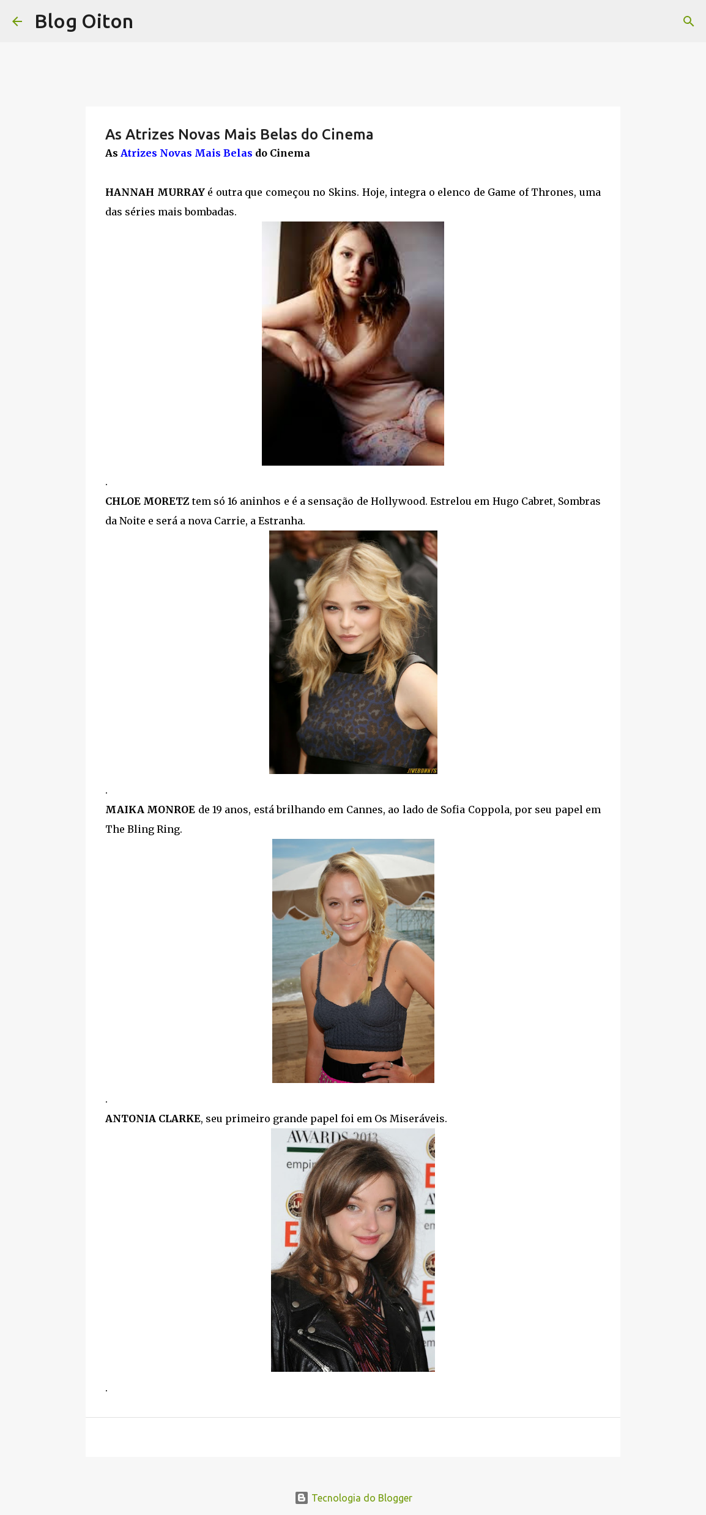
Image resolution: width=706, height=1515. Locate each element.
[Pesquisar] (689, 21)
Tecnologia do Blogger (353, 1497)
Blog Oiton (83, 21)
